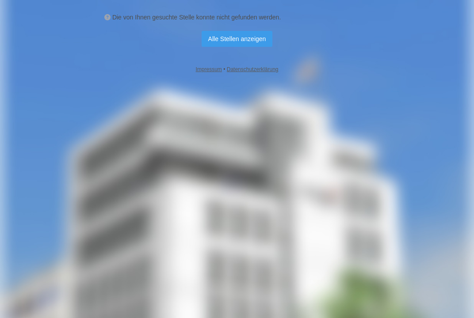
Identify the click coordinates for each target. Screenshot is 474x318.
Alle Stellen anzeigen (237, 38)
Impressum (209, 69)
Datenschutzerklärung (253, 69)
